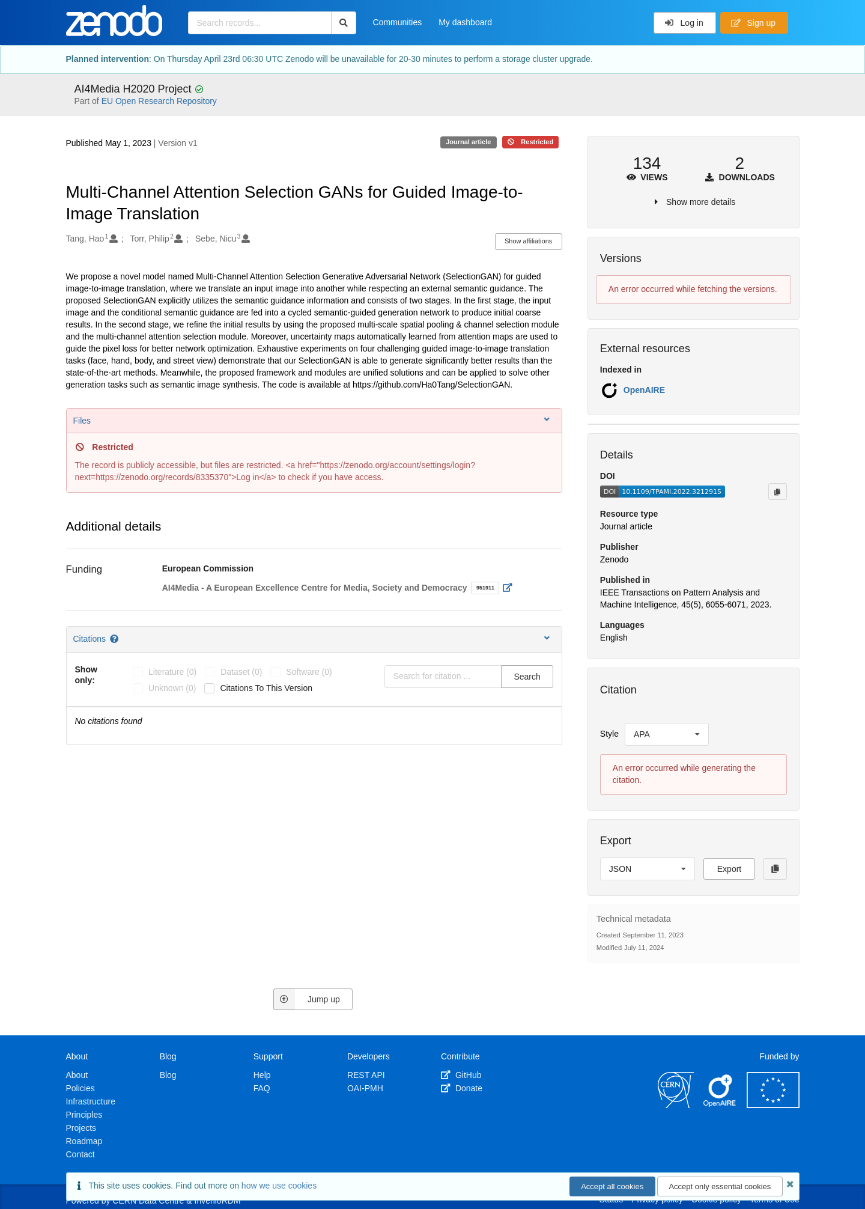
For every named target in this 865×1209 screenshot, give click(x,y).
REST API (366, 1075)
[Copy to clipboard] (777, 491)
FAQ (261, 1088)
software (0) (309, 672)
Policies (80, 1088)
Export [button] (729, 869)
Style (609, 733)
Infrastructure (90, 1101)
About (77, 1075)
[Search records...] (260, 22)
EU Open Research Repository (159, 101)
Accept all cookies (612, 1186)
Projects (81, 1128)
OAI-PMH (365, 1088)
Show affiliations (528, 241)
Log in (683, 23)
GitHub (461, 1075)
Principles (84, 1114)
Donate (461, 1088)
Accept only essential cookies (720, 1186)
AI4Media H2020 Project (134, 89)
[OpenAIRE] (720, 1105)
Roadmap (84, 1141)
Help (262, 1075)
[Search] (344, 22)
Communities (397, 22)
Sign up (753, 23)
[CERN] (676, 1105)
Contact (80, 1154)
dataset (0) (241, 672)
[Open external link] (511, 587)
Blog (168, 1075)
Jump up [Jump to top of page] (306, 999)
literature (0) (172, 672)
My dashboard (465, 22)
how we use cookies (279, 1185)
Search (527, 676)
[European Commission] (773, 1105)
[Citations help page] (115, 639)
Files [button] (312, 420)
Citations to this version (266, 688)
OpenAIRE (644, 390)
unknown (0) (172, 688)
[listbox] (667, 734)
